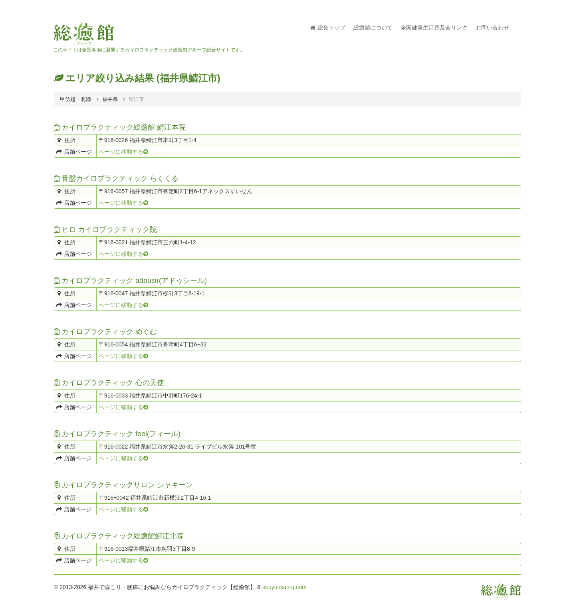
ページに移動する (123, 151)
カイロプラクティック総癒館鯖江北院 (119, 536)
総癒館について (373, 27)
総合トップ (327, 27)
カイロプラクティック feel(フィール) (117, 434)
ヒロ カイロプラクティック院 (105, 229)
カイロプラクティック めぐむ (105, 332)
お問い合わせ (492, 27)
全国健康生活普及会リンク (434, 27)
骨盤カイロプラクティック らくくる (116, 178)
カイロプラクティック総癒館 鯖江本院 (120, 127)
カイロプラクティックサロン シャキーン (123, 485)
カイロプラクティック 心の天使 (109, 383)
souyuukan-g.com (284, 587)
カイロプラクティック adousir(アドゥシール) (130, 281)
